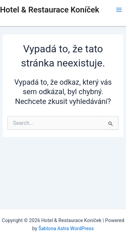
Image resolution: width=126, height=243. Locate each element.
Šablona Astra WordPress (66, 228)
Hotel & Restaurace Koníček (49, 10)
